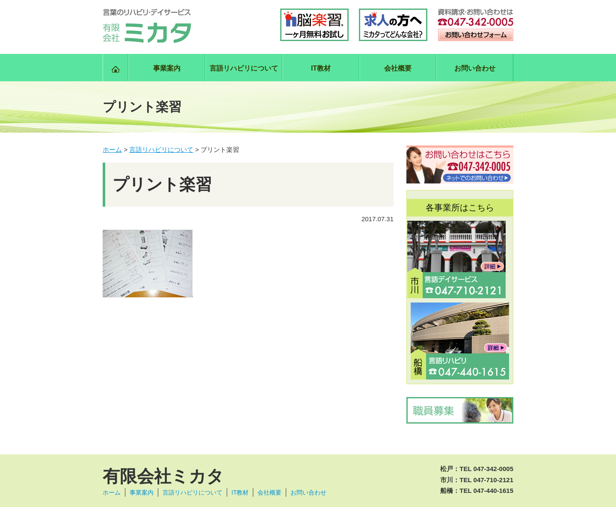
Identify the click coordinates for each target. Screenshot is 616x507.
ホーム (112, 492)
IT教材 (321, 68)
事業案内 (167, 68)
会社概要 (398, 68)
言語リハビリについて (244, 68)
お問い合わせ (474, 68)
